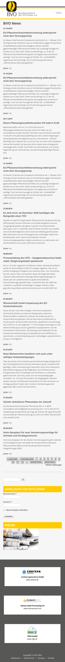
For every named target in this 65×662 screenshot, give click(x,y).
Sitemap (41, 658)
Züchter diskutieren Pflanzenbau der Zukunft (27, 402)
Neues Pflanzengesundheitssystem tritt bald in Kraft (31, 123)
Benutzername (10, 494)
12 (22, 462)
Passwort (7, 502)
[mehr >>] (7, 68)
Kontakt (51, 658)
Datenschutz (29, 658)
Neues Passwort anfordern (17, 510)
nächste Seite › (36, 462)
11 (18, 462)
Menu (58, 13)
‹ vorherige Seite (26, 459)
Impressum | (17, 658)
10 (13, 462)
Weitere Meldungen (54, 465)
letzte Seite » (50, 462)
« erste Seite (12, 459)
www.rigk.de (32, 639)
